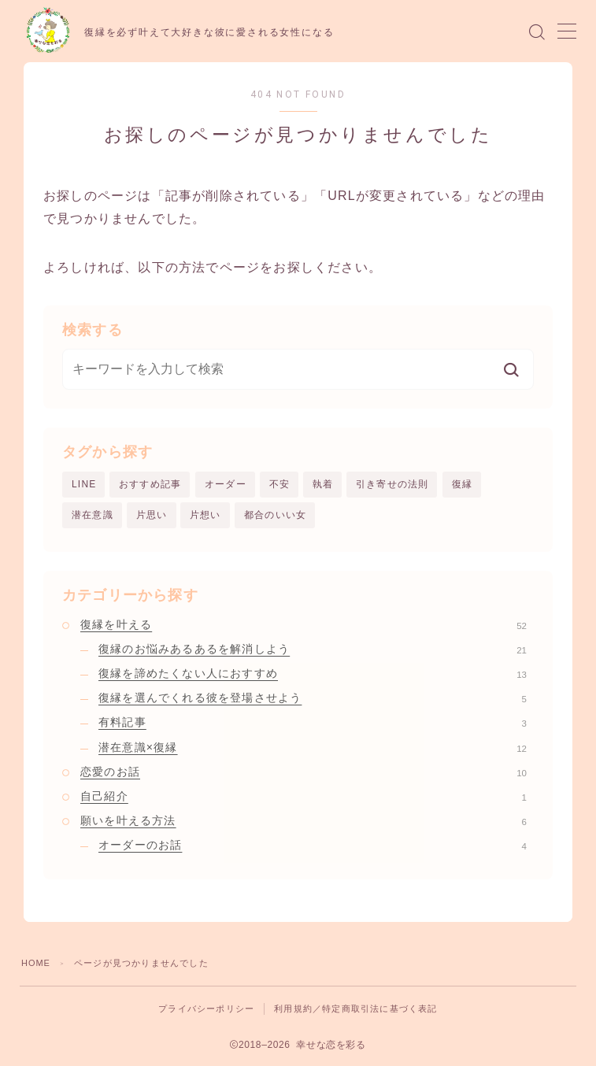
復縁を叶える (303, 624)
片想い (205, 514)
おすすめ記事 (150, 484)
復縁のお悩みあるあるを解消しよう (312, 648)
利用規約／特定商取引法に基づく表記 (355, 1008)
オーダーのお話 (312, 845)
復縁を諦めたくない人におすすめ (312, 674)
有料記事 (312, 722)
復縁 (462, 484)
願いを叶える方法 (303, 821)
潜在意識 (92, 514)
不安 (279, 484)
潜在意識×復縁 (312, 747)
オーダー (225, 484)
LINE (84, 484)
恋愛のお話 (303, 771)
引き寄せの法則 (392, 484)
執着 (323, 484)
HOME (36, 963)
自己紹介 (303, 796)
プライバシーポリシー (206, 1008)
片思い (152, 514)
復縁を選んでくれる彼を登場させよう (312, 698)
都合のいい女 (275, 514)
